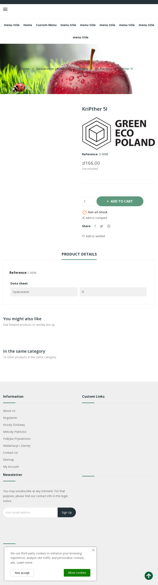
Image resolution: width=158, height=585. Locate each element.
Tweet (102, 226)
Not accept (22, 573)
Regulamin (10, 418)
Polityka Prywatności (17, 439)
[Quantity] (88, 201)
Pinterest (109, 226)
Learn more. (25, 562)
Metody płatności (15, 432)
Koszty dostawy (14, 425)
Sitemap (8, 460)
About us (9, 411)
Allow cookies (77, 573)
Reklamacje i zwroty (16, 446)
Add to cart (122, 201)
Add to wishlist (93, 236)
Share (95, 226)
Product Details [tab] (79, 254)
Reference (18, 272)
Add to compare (94, 218)
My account (11, 467)
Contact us (10, 453)
